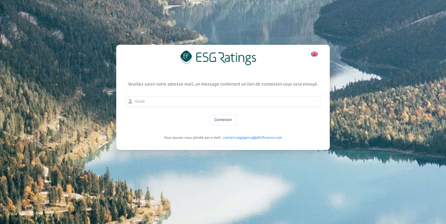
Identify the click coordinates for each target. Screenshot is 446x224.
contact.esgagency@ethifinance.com (252, 137)
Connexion (223, 120)
